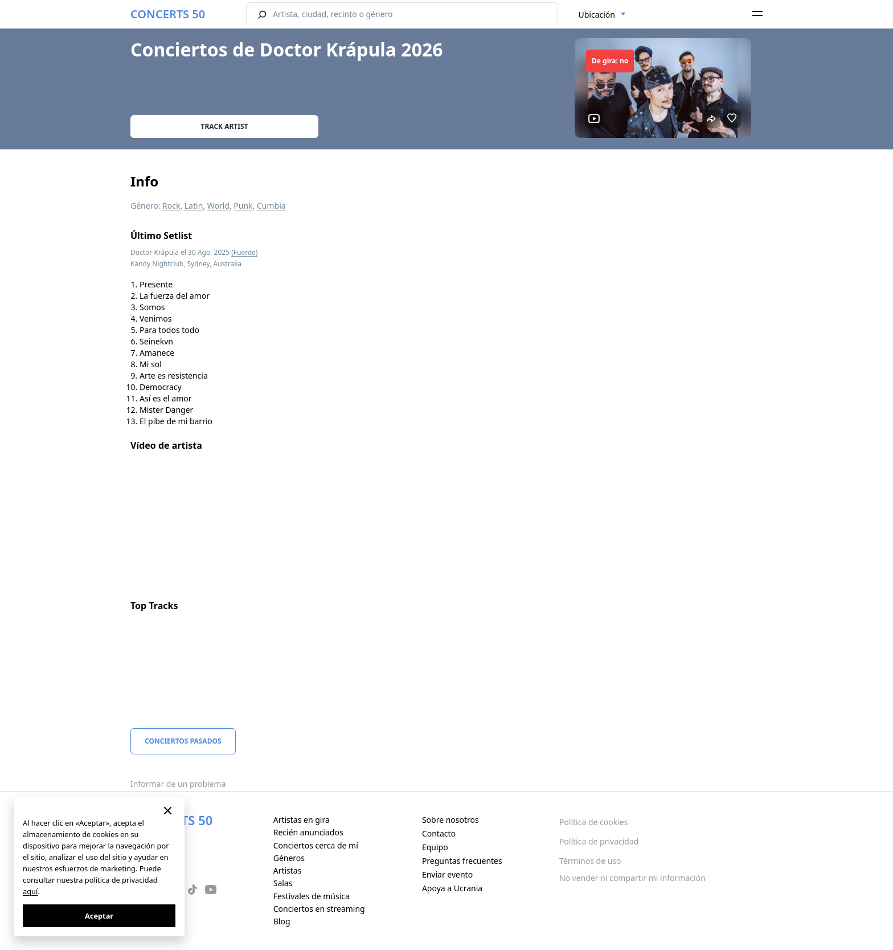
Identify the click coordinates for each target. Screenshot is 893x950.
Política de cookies (593, 822)
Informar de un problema (178, 783)
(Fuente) (244, 252)
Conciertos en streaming (319, 908)
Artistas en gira (301, 819)
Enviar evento (447, 874)
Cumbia (271, 205)
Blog (281, 921)
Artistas (287, 870)
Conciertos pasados (183, 741)
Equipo (435, 847)
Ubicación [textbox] (597, 14)
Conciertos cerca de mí (315, 845)
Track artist (224, 126)
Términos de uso (590, 860)
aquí (30, 891)
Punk (243, 205)
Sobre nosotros (450, 819)
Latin (194, 205)
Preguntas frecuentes (462, 860)
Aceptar (99, 916)
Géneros (289, 857)
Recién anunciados (308, 832)
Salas (283, 883)
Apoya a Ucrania (452, 888)
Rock (171, 205)
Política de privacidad (599, 841)
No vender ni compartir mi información (632, 877)
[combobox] (602, 14)
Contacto (439, 833)
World (218, 205)
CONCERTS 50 (167, 14)
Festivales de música (311, 896)
